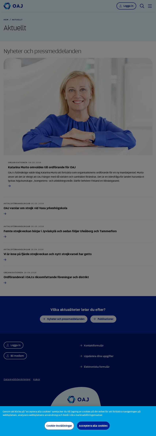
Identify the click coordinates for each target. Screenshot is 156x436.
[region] (78, 421)
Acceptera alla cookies (93, 425)
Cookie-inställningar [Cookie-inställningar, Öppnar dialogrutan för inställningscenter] (59, 425)
